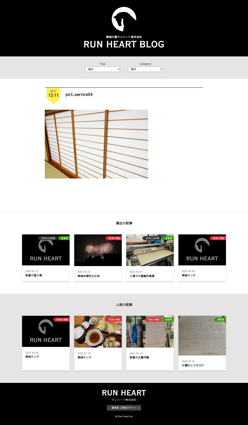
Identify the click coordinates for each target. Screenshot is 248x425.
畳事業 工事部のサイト (124, 407)
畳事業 (64, 238)
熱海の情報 (114, 238)
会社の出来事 (48, 238)
